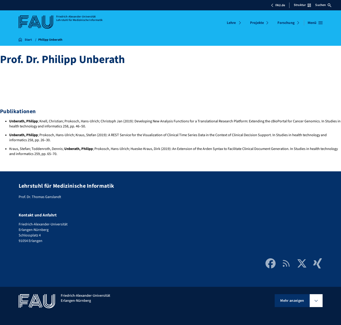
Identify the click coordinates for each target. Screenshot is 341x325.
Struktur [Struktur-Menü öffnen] (302, 5)
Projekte (257, 22)
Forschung (285, 22)
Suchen (323, 5)
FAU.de (278, 5)
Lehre (231, 22)
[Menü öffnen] (315, 23)
